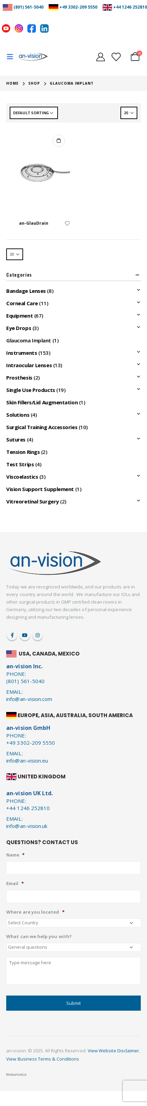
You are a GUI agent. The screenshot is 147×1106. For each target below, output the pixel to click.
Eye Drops (18, 328)
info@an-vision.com (29, 698)
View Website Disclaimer (113, 1050)
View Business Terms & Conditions (42, 1059)
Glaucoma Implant (28, 340)
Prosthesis (19, 377)
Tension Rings (23, 451)
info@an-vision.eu (27, 760)
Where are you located (35, 912)
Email (14, 883)
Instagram (37, 635)
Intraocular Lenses (29, 365)
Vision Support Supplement (40, 489)
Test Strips (20, 464)
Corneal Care (22, 303)
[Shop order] (34, 113)
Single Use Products (30, 389)
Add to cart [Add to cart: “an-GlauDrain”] (58, 141)
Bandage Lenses (26, 290)
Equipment (19, 315)
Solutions (17, 414)
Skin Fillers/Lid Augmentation (42, 402)
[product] (38, 172)
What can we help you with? (39, 936)
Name (15, 855)
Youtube (25, 635)
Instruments (21, 352)
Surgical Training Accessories (41, 427)
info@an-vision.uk (26, 825)
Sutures (16, 439)
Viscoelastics (22, 476)
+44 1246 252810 (130, 7)
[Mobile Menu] (12, 57)
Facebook (12, 635)
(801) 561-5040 (28, 7)
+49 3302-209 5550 (78, 7)
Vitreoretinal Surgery (32, 501)
